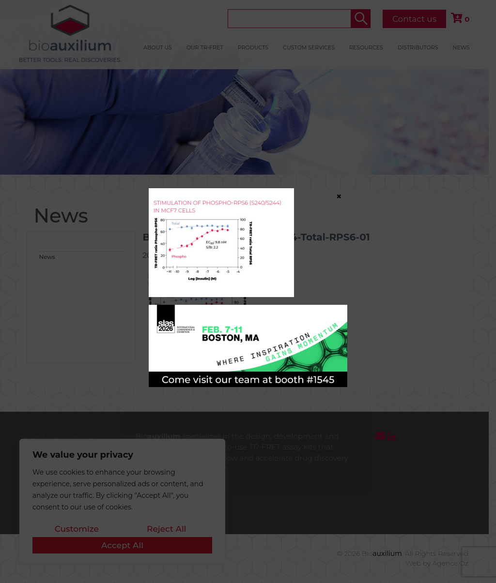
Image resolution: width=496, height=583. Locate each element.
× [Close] (339, 196)
